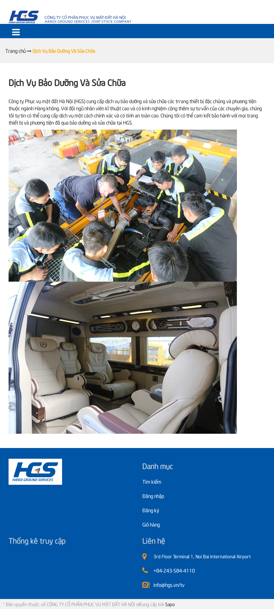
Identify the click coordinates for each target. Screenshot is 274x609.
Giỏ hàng (151, 524)
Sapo (170, 604)
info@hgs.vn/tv (168, 584)
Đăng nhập (153, 495)
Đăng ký (150, 510)
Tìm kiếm (151, 481)
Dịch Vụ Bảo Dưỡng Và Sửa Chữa (67, 82)
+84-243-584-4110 (174, 570)
